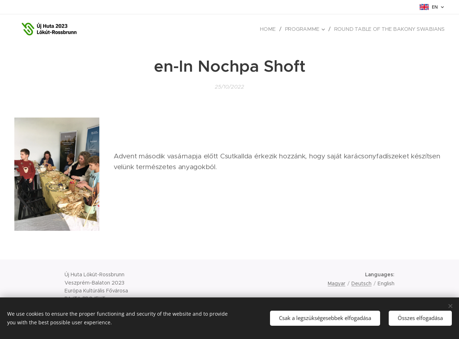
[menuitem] (274, 29)
